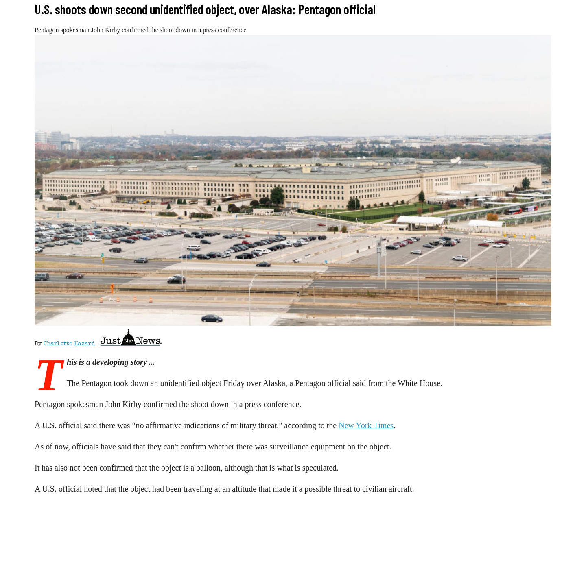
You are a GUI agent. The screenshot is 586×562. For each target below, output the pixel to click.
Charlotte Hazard (69, 344)
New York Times (366, 425)
